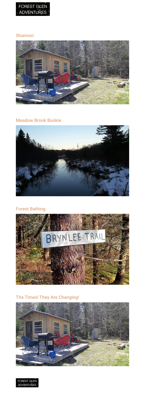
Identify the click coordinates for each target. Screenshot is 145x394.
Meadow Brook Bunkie (38, 120)
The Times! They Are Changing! (47, 297)
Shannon (25, 35)
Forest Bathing (30, 209)
